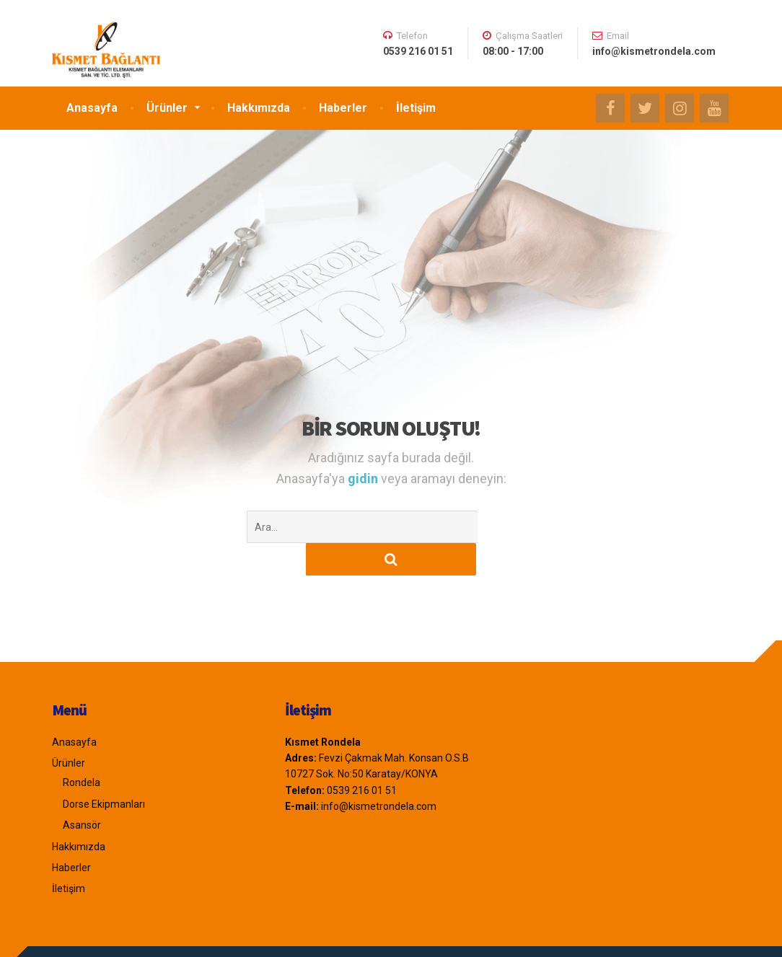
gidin (364, 478)
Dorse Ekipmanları (104, 771)
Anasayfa (92, 108)
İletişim (416, 108)
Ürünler (167, 108)
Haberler (343, 108)
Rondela (81, 750)
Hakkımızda (258, 108)
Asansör (82, 792)
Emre (113, 935)
